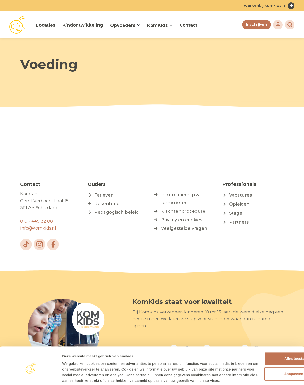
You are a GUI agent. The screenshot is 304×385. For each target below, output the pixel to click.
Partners (239, 222)
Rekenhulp (107, 203)
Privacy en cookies (181, 219)
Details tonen (73, 376)
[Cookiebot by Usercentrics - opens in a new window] (31, 375)
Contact (188, 25)
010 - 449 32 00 (36, 221)
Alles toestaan (264, 335)
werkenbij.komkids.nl (265, 5)
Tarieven (104, 195)
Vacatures (240, 195)
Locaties (45, 25)
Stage (235, 213)
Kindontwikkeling (82, 25)
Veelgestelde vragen (184, 228)
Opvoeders (122, 25)
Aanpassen (264, 350)
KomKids (157, 25)
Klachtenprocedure (183, 211)
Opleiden (239, 204)
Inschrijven (256, 24)
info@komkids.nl (38, 228)
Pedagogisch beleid (117, 212)
